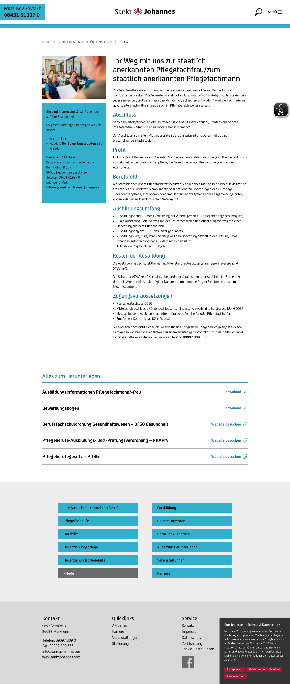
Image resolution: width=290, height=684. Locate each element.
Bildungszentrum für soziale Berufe (89, 42)
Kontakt (188, 625)
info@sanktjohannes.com (61, 651)
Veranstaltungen (125, 637)
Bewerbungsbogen (82, 143)
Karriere (118, 631)
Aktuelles (119, 625)
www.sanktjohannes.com (61, 657)
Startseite (50, 42)
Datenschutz (192, 637)
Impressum (191, 631)
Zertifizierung (192, 643)
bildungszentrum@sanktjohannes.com (75, 187)
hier (239, 655)
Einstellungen (235, 676)
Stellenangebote (125, 643)
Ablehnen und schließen (264, 669)
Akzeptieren (234, 669)
